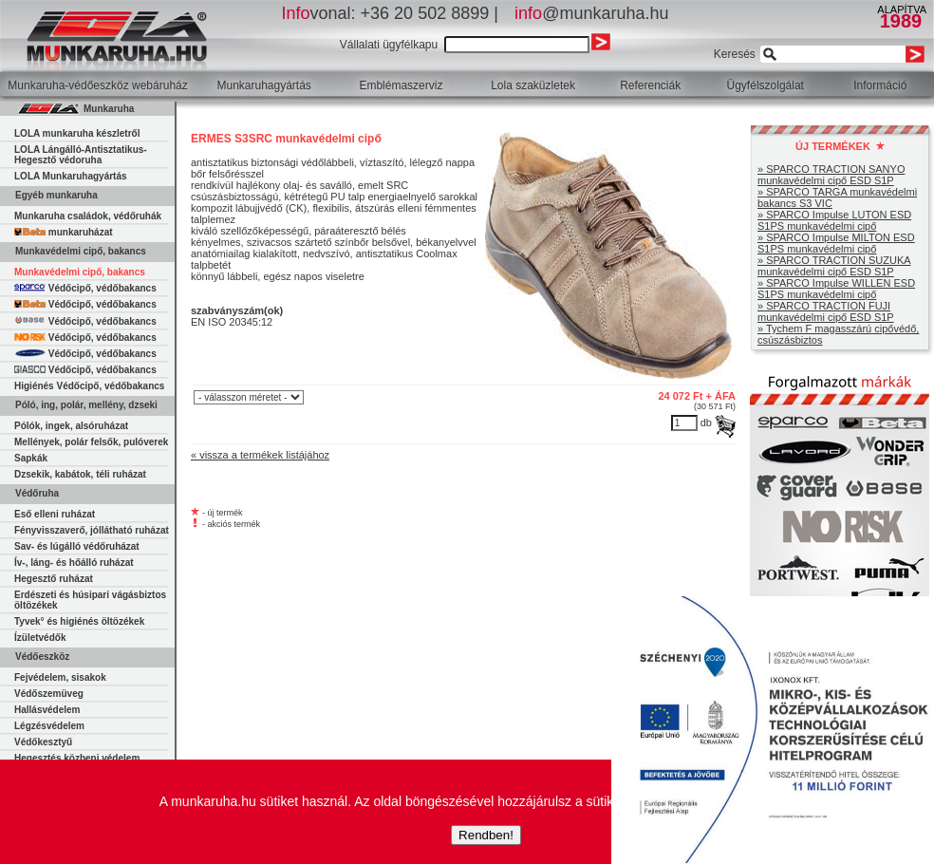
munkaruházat (63, 232)
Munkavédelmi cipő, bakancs (79, 272)
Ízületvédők (39, 637)
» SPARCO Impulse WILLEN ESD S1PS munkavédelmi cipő (836, 288)
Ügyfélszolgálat (765, 85)
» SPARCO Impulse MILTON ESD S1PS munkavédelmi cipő (836, 243)
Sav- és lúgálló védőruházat (77, 546)
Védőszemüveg (49, 693)
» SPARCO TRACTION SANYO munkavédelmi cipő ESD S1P (831, 174)
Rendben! (486, 835)
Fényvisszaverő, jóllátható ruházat (91, 530)
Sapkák (30, 458)
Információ (879, 85)
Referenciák (650, 85)
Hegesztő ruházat (53, 578)
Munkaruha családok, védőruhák (87, 216)
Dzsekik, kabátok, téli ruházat (80, 474)
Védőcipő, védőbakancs (85, 288)
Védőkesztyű (43, 742)
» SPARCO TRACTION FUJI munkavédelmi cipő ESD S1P (825, 311)
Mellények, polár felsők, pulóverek (91, 442)
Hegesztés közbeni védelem (77, 758)
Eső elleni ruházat (54, 514)
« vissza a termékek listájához (260, 454)
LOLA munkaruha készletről (77, 133)
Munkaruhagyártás (263, 85)
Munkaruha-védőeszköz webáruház (97, 85)
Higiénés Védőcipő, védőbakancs (89, 386)
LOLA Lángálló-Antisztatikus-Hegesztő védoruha (80, 154)
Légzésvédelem (49, 726)
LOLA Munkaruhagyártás (70, 176)
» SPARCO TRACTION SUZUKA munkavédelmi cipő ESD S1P (834, 265)
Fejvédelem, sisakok (60, 677)
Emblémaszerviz (400, 85)
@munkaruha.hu (591, 13)
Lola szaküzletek (533, 85)
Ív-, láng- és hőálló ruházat (74, 562)
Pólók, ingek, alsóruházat (71, 426)
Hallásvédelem (47, 709)
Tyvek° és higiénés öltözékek (79, 621)
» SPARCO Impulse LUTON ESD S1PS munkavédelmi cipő (834, 220)
